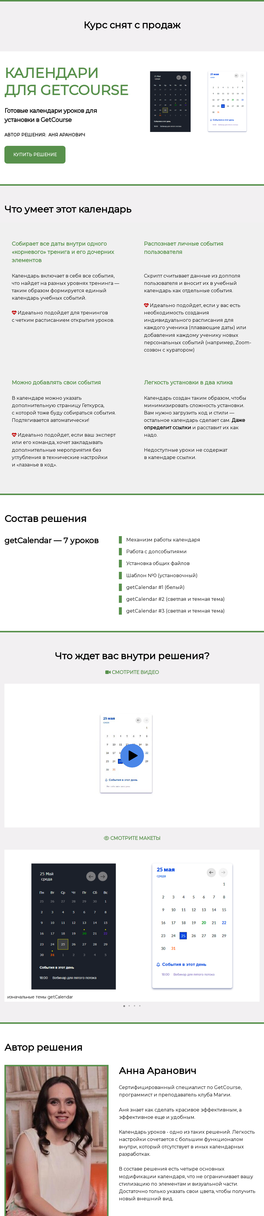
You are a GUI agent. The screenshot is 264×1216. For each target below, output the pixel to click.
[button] (9, 925)
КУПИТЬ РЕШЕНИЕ (35, 154)
